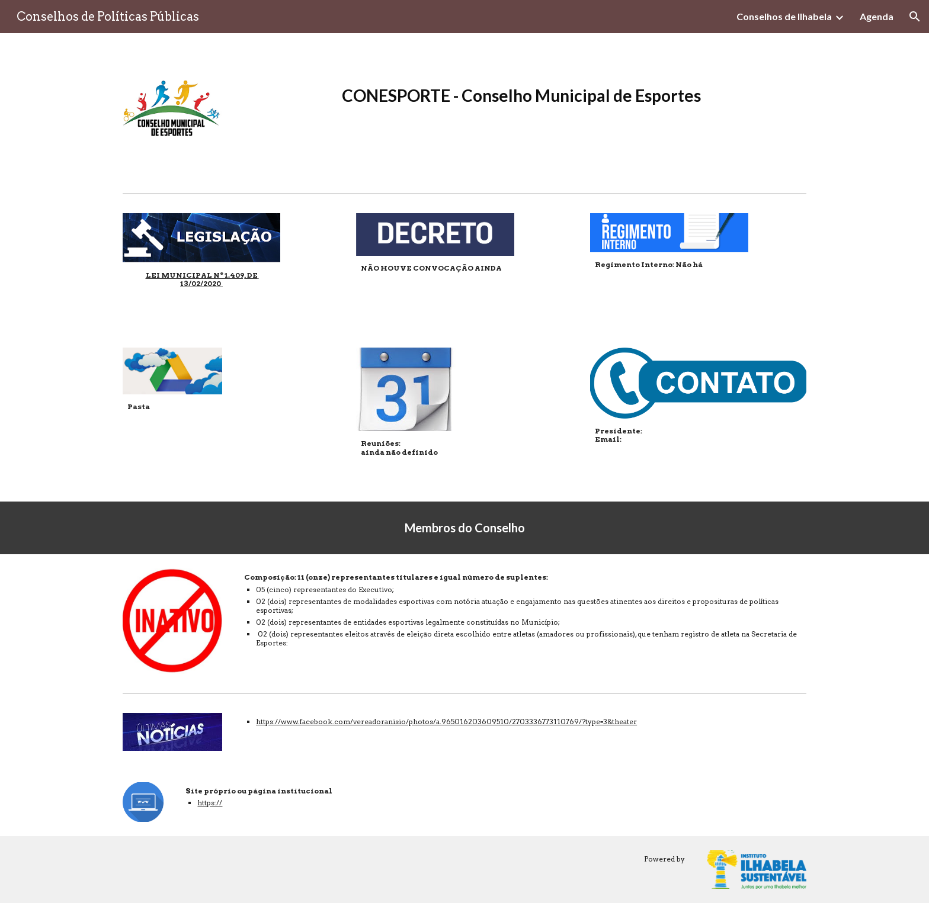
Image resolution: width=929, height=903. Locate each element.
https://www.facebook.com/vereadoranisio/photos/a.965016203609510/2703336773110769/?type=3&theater (446, 721)
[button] (915, 16)
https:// (209, 802)
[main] (522, 107)
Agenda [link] (876, 16)
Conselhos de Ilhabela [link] (784, 16)
